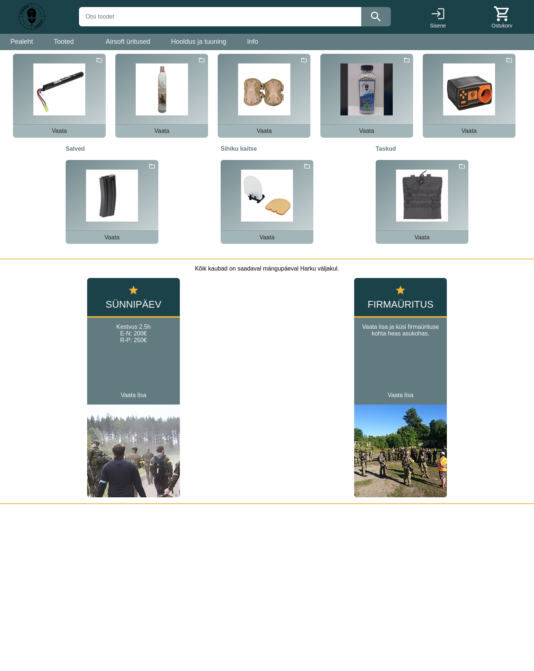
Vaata (59, 131)
